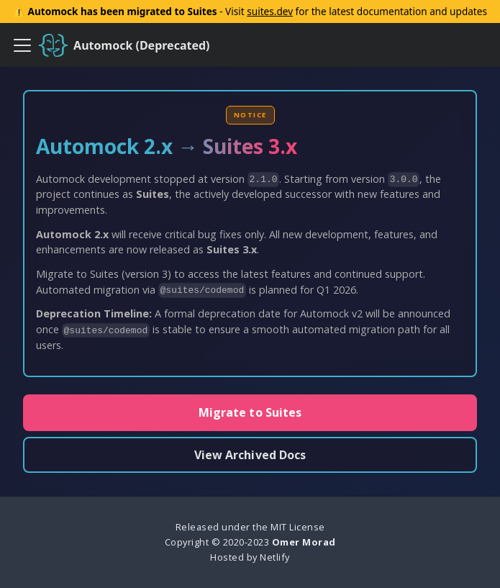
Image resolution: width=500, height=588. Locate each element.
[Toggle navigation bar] (22, 45)
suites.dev (270, 11)
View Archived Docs (250, 455)
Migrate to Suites (250, 412)
